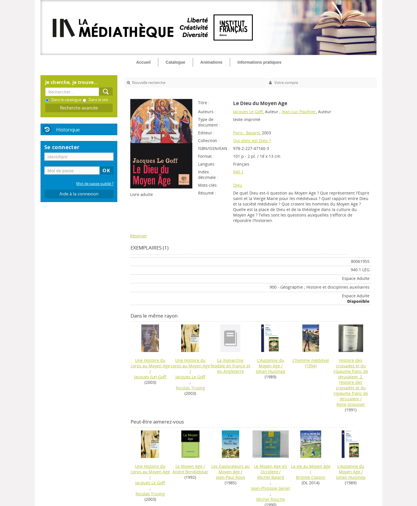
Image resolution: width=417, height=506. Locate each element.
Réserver (138, 236)
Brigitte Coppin (310, 477)
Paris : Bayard (246, 132)
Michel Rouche (270, 499)
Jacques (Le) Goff (150, 377)
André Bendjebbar (190, 471)
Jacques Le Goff (248, 111)
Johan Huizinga (270, 371)
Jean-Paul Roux (230, 477)
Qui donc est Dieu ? (252, 140)
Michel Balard (270, 477)
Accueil (143, 62)
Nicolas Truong (190, 387)
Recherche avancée (79, 108)
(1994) (310, 363)
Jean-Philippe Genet (270, 488)
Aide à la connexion (78, 194)
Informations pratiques (259, 62)
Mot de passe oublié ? (95, 183)
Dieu (237, 185)
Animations (211, 62)
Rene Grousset (350, 404)
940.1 (238, 172)
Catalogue (175, 62)
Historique (68, 129)
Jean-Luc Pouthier (299, 111)
